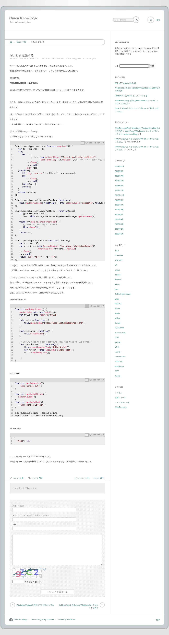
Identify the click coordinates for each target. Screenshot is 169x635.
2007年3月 (119, 224)
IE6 (43, 59)
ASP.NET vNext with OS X (126, 83)
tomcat (117, 342)
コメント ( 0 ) (98, 478)
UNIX (117, 347)
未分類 (117, 376)
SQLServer (119, 328)
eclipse (117, 275)
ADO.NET (119, 255)
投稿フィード (120, 397)
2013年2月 (119, 186)
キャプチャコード (33, 582)
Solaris (117, 323)
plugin (117, 313)
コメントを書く (90, 59)
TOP (158, 620)
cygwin (117, 270)
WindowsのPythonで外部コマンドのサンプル (35, 605)
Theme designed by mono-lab (42, 620)
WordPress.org (121, 407)
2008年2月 (119, 210)
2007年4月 (119, 219)
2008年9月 (119, 205)
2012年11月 (120, 195)
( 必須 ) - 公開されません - (31, 515)
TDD (24, 42)
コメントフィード (122, 402)
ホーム (11, 42)
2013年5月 (119, 181)
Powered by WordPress (66, 620)
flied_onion (77, 59)
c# (116, 265)
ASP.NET (119, 260)
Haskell (118, 279)
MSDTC (118, 304)
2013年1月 (119, 190)
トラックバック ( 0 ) (82, 478)
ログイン (118, 393)
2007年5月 (119, 215)
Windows (118, 361)
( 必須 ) (18, 506)
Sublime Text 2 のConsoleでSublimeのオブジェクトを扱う (78, 606)
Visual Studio (120, 357)
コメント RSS (37, 478)
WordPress (119, 366)
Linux (117, 299)
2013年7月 (119, 176)
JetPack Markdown (122, 294)
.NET (117, 251)
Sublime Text (120, 333)
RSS (158, 20)
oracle (117, 308)
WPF (117, 371)
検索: (117, 66)
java (116, 289)
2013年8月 (119, 171)
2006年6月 (119, 234)
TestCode (59, 59)
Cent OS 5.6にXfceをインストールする (131, 96)
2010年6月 (119, 200)
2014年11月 (120, 166)
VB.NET (118, 352)
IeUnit (19, 42)
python (117, 318)
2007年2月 (119, 229)
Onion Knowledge (23, 18)
